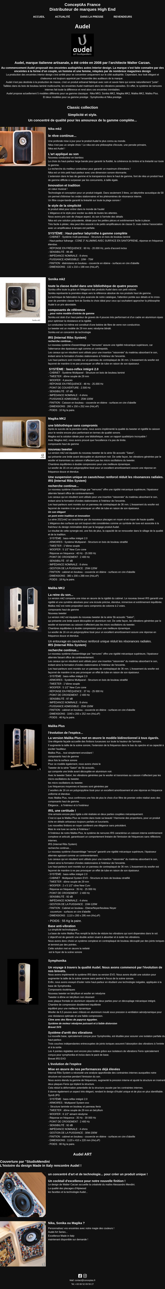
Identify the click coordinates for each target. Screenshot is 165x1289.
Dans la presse (91, 16)
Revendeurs (123, 16)
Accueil (39, 16)
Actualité (62, 16)
